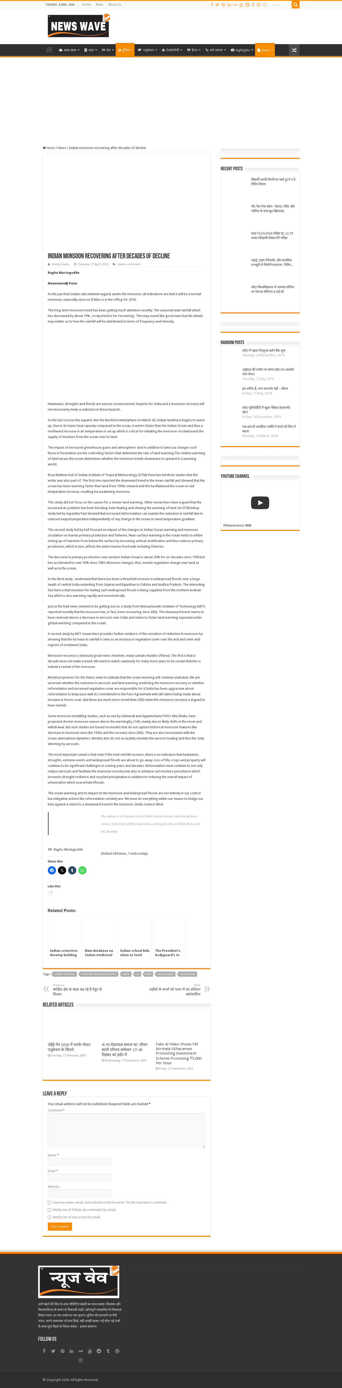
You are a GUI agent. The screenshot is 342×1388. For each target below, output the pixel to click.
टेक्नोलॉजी (170, 50)
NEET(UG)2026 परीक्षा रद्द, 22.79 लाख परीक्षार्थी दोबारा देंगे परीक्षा (272, 235)
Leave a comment (129, 264)
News (99, 4)
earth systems (65, 974)
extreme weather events (99, 974)
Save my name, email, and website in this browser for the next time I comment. (110, 1202)
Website (54, 1187)
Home (86, 4)
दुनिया (123, 50)
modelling (166, 974)
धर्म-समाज (214, 50)
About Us (114, 4)
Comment (56, 1110)
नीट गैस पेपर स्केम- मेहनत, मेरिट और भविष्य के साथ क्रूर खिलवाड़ (273, 209)
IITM (148, 974)
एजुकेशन (146, 50)
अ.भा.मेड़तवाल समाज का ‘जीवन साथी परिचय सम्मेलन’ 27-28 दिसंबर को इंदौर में (124, 1049)
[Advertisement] (171, 95)
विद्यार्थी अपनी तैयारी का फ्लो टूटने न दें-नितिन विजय (273, 182)
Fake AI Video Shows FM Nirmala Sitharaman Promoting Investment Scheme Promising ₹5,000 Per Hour (178, 1053)
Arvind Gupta (60, 264)
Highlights (240, 50)
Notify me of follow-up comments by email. (84, 1210)
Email (53, 1171)
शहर (89, 50)
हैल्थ (192, 50)
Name (53, 1155)
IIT (138, 974)
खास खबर (67, 50)
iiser (126, 974)
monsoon (188, 974)
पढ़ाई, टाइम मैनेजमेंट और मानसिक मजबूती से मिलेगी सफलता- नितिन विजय (271, 262)
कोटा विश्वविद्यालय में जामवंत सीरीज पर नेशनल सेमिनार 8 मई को (272, 289)
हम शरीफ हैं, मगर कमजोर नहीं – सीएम (265, 389)
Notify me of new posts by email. (77, 1217)
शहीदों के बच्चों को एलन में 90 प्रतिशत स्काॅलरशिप (174, 990)
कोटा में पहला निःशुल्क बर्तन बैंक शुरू (264, 350)
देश (106, 50)
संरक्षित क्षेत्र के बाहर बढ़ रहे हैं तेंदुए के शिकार (79, 990)
